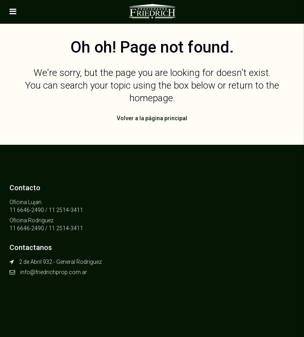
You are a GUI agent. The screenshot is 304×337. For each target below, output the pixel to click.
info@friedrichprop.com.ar (53, 272)
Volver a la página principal (152, 118)
